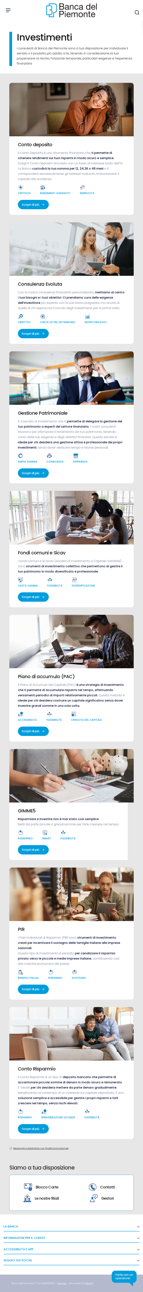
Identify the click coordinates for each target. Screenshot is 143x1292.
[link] (61, 1283)
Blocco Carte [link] (41, 1187)
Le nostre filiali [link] (41, 1198)
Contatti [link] (102, 1187)
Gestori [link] (102, 1198)
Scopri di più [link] (33, 204)
